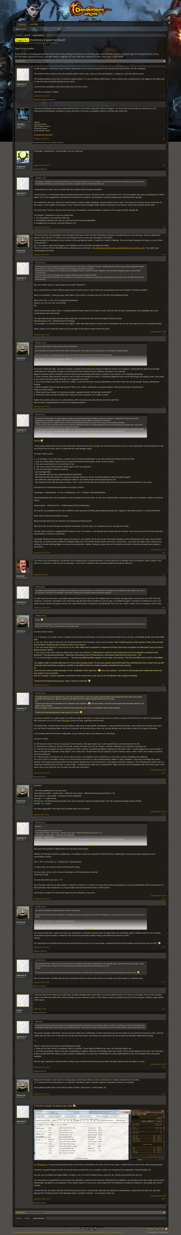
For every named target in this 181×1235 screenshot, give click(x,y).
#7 (164, 406)
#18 (163, 1067)
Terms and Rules (152, 1232)
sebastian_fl (45, 43)
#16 (163, 982)
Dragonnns (46, 100)
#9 (164, 575)
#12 (163, 773)
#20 (163, 1199)
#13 (163, 814)
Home (162, 1229)
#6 (164, 335)
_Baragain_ (21, 124)
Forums (22, 24)
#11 (163, 685)
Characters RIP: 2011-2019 (43, 135)
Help (157, 1229)
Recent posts (21, 29)
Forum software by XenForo (31, 1232)
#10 (163, 607)
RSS (166, 1229)
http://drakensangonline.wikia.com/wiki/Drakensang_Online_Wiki (118, 248)
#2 (164, 139)
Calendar (33, 24)
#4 (164, 227)
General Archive (29, 43)
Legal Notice (151, 1229)
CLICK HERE (117, 56)
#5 (164, 255)
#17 (163, 1009)
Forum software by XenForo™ (67, 1232)
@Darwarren (42, 1165)
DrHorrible (37, 124)
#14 (163, 899)
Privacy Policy (163, 1232)
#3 (164, 165)
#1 (164, 96)
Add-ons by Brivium (104, 1232)
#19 (163, 1094)
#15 (163, 947)
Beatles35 (36, 100)
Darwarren (43, 142)
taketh (19, 1010)
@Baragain (65, 721)
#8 (164, 553)
